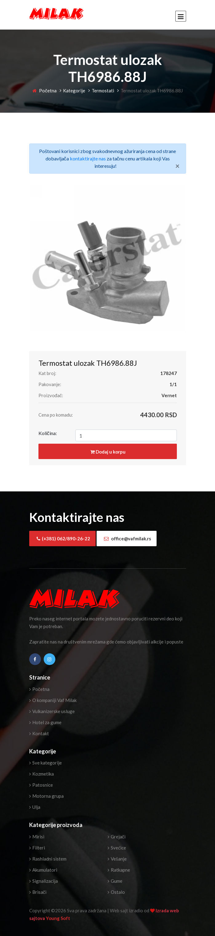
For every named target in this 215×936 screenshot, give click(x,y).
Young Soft (58, 918)
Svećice (117, 847)
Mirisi (36, 836)
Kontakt (39, 733)
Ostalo (116, 892)
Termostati (103, 90)
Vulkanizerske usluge (52, 711)
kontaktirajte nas (88, 158)
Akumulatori (43, 870)
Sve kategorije (45, 762)
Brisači (38, 892)
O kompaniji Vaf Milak (53, 700)
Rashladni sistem (47, 858)
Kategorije (74, 90)
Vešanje (117, 858)
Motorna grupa (46, 796)
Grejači (117, 836)
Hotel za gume (45, 722)
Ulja (34, 807)
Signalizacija (43, 881)
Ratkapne (119, 870)
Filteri (37, 847)
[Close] (177, 166)
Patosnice (41, 785)
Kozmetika (41, 774)
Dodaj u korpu (107, 451)
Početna (44, 90)
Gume (115, 881)
